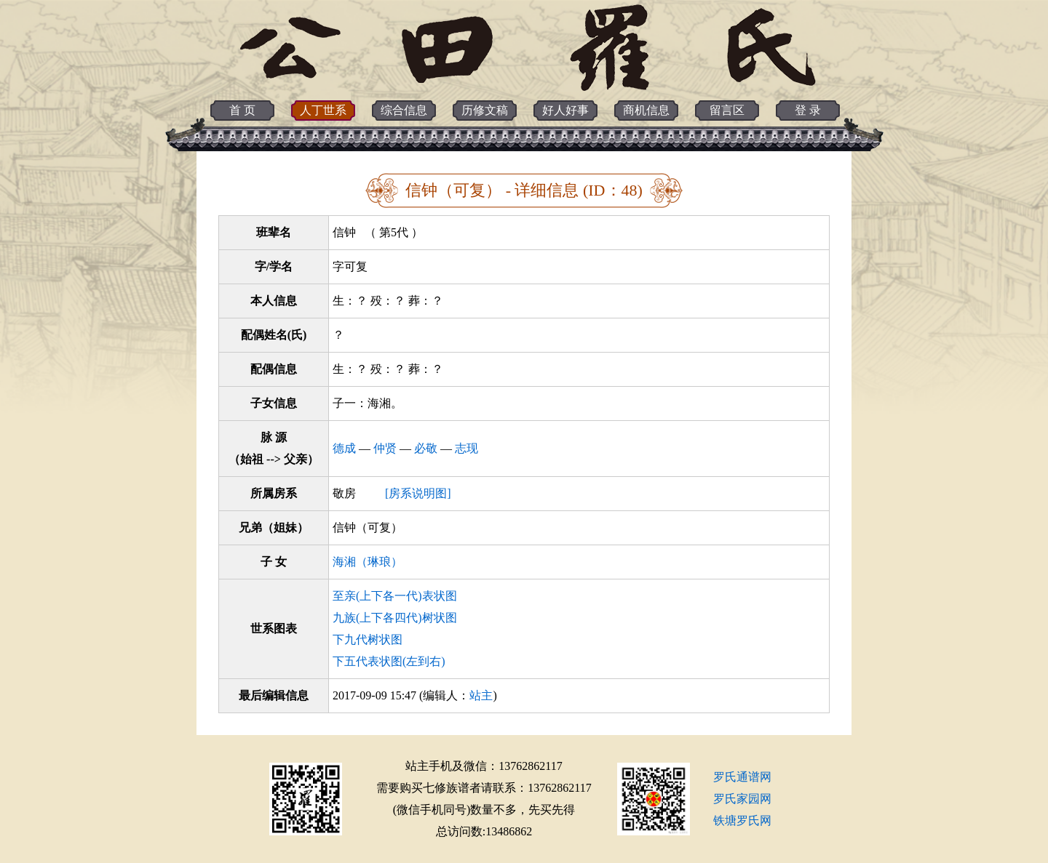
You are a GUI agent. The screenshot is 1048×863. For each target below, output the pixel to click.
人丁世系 (323, 110)
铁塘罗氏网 (742, 820)
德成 (344, 448)
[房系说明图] (418, 493)
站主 (481, 695)
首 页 (242, 110)
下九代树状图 (367, 639)
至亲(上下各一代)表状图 (395, 596)
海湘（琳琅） (367, 561)
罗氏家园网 (742, 798)
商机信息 (646, 110)
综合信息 (404, 110)
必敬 (425, 448)
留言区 (727, 110)
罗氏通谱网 (742, 777)
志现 (466, 448)
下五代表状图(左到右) (389, 661)
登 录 (808, 110)
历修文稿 (484, 110)
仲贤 (385, 448)
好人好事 (565, 110)
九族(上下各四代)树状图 (395, 617)
